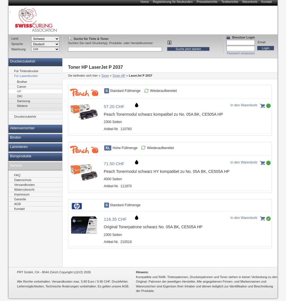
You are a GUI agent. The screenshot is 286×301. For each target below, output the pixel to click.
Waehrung (18, 49)
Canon (21, 86)
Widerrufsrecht (24, 189)
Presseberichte (207, 1)
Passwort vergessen (241, 53)
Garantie (20, 199)
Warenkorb (249, 1)
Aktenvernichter (22, 128)
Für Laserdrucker (26, 76)
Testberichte (229, 1)
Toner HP (118, 75)
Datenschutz (22, 180)
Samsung (23, 101)
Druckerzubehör (22, 61)
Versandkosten (24, 184)
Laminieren (19, 147)
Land (14, 38)
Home (144, 1)
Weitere (22, 106)
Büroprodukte (20, 156)
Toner (105, 75)
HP (19, 91)
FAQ (17, 175)
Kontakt (266, 1)
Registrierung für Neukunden (173, 1)
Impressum (21, 194)
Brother (22, 81)
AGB (17, 204)
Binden (15, 137)
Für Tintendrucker (26, 71)
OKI (19, 96)
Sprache (17, 44)
